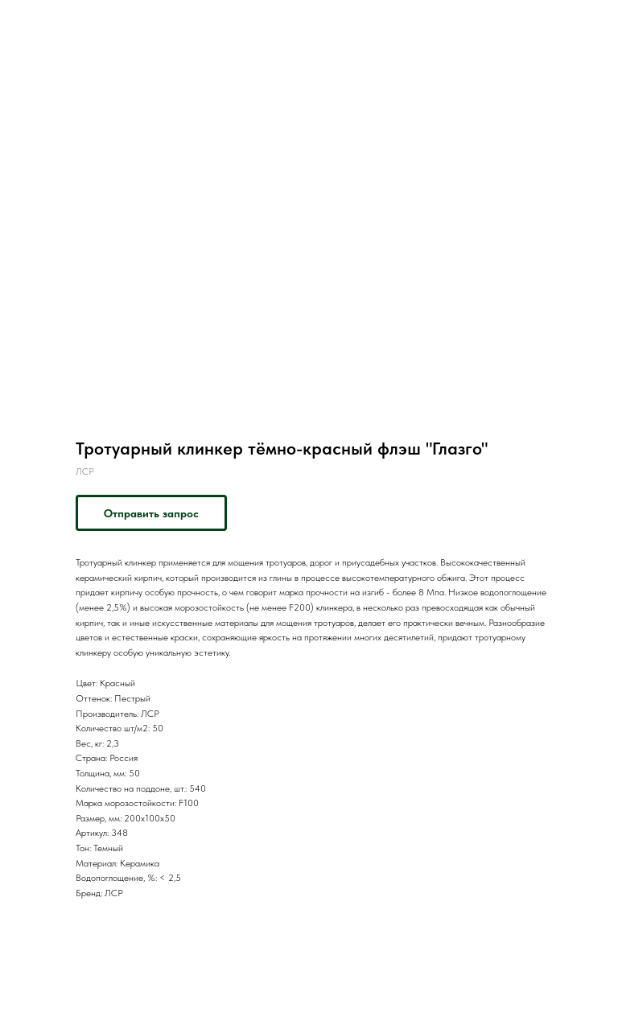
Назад (42, 23)
